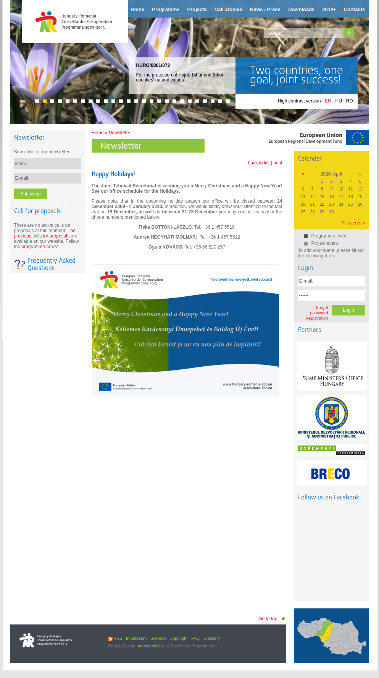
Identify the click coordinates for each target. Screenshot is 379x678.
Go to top (267, 618)
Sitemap (158, 638)
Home (98, 132)
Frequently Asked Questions (51, 264)
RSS (115, 638)
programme (33, 246)
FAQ (195, 638)
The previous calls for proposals (45, 233)
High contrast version (299, 101)
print (277, 163)
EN (328, 101)
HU (338, 101)
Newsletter (120, 132)
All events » (353, 223)
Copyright (178, 638)
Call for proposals (37, 211)
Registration (317, 318)
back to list (259, 163)
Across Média (150, 646)
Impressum (136, 638)
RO (349, 101)
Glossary (211, 638)
